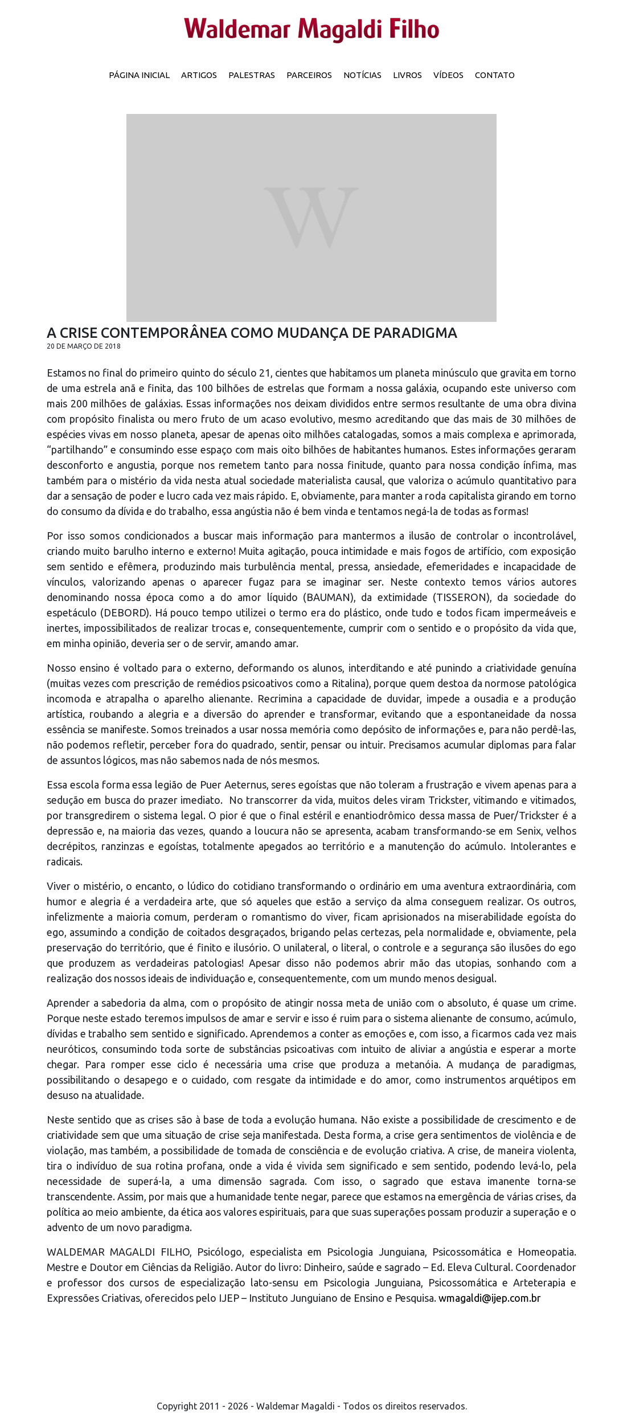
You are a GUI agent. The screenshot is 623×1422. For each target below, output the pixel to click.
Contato (495, 75)
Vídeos (448, 75)
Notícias (362, 75)
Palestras (251, 75)
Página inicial (139, 75)
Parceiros (309, 75)
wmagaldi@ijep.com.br (489, 1298)
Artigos (199, 75)
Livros (407, 75)
